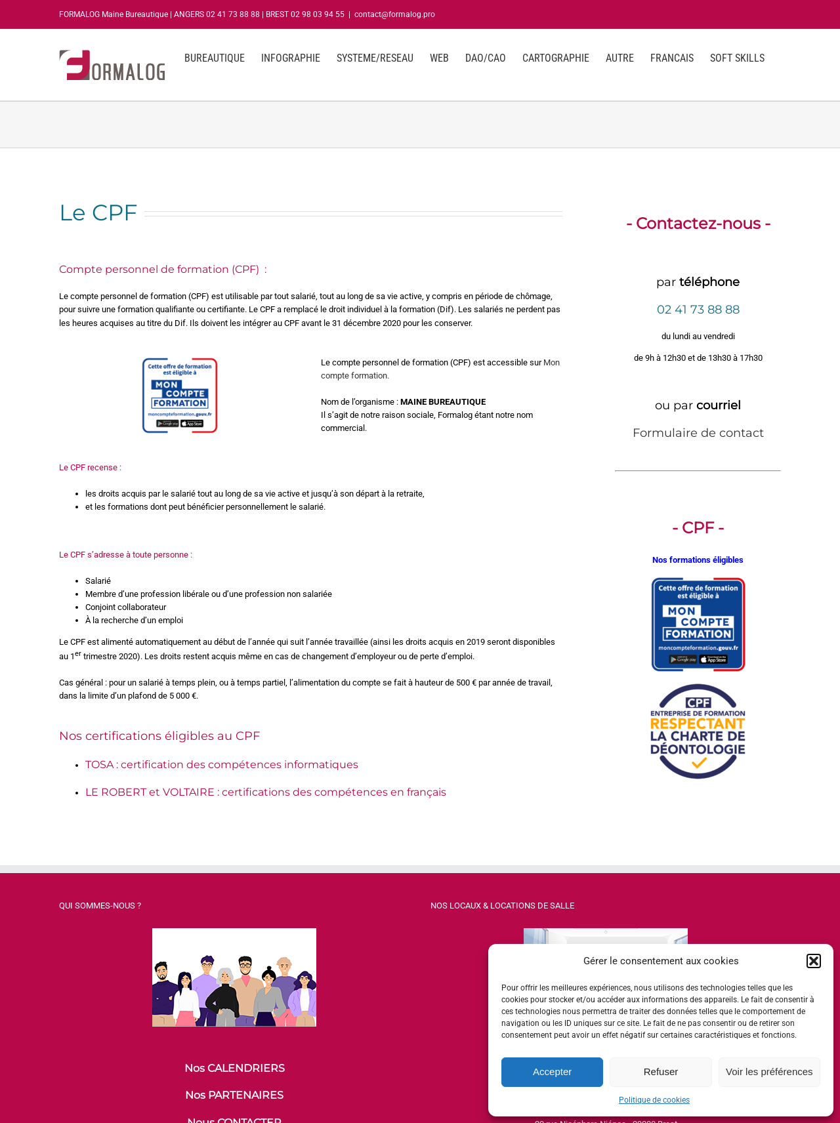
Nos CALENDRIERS (234, 1068)
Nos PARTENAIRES (234, 1095)
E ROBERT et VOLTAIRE (153, 792)
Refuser (661, 1071)
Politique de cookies (654, 1100)
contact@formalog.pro (394, 14)
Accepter (552, 1071)
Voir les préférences (769, 1071)
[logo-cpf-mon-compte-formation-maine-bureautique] (179, 360)
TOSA (99, 764)
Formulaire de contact (698, 433)
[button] (813, 961)
